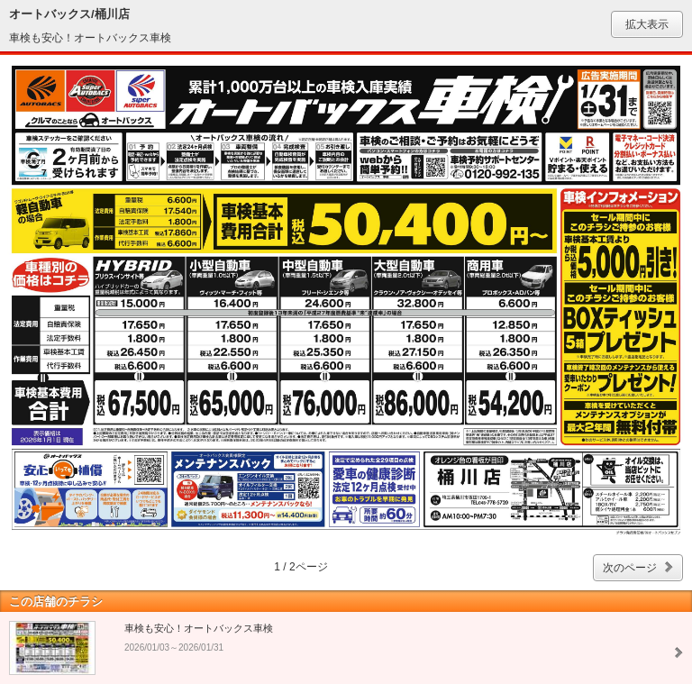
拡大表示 (647, 24)
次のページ (630, 567)
